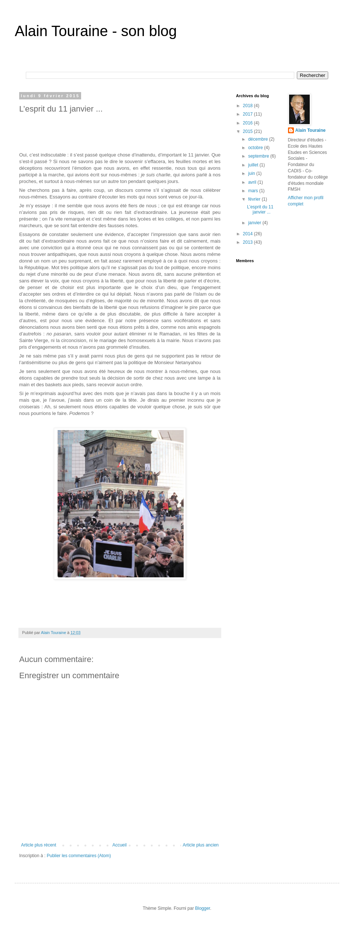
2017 (248, 114)
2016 (248, 123)
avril (252, 182)
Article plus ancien (201, 845)
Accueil (119, 845)
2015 (248, 131)
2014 (248, 233)
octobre (256, 147)
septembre (259, 156)
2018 (248, 105)
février (255, 199)
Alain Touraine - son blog (96, 31)
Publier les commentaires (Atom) (79, 855)
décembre (258, 139)
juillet (254, 165)
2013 (248, 242)
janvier (255, 222)
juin (252, 173)
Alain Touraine (310, 130)
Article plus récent (38, 845)
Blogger (202, 908)
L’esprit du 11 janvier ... (260, 209)
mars (253, 190)
